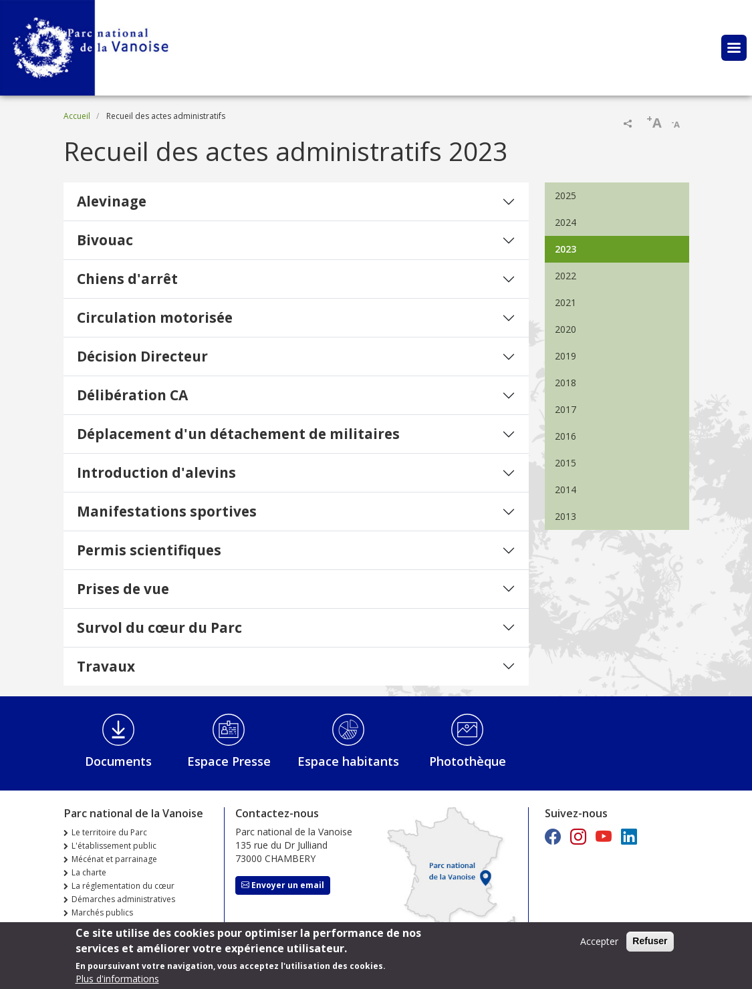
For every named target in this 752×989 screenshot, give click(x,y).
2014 (565, 489)
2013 (565, 516)
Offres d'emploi (102, 926)
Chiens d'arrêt (127, 278)
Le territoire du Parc (109, 832)
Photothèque (467, 761)
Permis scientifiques (149, 550)
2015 (565, 462)
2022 (565, 275)
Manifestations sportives (167, 511)
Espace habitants (348, 761)
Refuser (649, 943)
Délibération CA (132, 395)
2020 (565, 329)
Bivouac (105, 240)
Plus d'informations (117, 981)
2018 (565, 382)
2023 (565, 249)
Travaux (106, 666)
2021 (565, 302)
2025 (565, 195)
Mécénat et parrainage (114, 859)
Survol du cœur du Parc (159, 627)
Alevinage (111, 201)
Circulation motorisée (155, 317)
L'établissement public (114, 845)
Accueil (77, 116)
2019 (565, 355)
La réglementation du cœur (123, 885)
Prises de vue (123, 588)
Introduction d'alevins (156, 472)
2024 (565, 222)
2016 (565, 436)
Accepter (599, 944)
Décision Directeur (142, 356)
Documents (118, 761)
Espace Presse (229, 761)
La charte (89, 872)
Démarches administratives (123, 899)
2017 (565, 409)
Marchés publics (102, 912)
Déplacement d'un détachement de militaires (238, 433)
